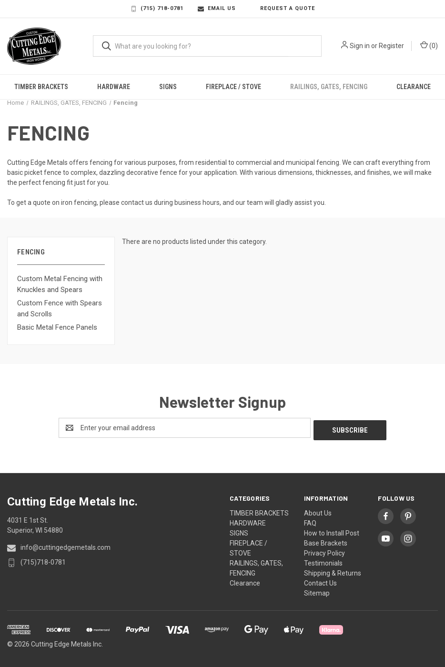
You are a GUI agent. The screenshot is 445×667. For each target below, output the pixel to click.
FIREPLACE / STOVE (233, 87)
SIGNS (168, 87)
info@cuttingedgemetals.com (65, 545)
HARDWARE (113, 87)
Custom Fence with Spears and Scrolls (59, 308)
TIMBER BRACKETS (41, 87)
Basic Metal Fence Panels (57, 327)
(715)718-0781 (43, 560)
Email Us (217, 8)
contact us (136, 202)
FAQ (310, 521)
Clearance (413, 87)
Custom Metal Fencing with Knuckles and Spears (59, 284)
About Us (318, 511)
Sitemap (317, 591)
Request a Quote (282, 8)
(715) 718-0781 (157, 8)
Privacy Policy (324, 551)
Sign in (360, 46)
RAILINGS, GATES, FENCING (328, 87)
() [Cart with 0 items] (429, 45)
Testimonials (323, 561)
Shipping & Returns (332, 571)
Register (391, 46)
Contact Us (320, 581)
